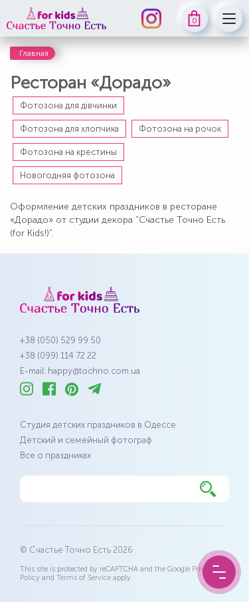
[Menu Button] (219, 572)
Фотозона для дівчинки (68, 105)
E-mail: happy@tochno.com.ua (80, 371)
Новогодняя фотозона (67, 175)
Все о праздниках (55, 455)
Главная (33, 53)
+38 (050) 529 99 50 (60, 340)
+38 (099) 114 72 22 (58, 356)
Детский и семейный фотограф (86, 440)
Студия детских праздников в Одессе (98, 425)
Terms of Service (83, 577)
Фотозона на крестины (68, 152)
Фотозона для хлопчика (69, 129)
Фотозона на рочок (180, 129)
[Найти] (208, 489)
